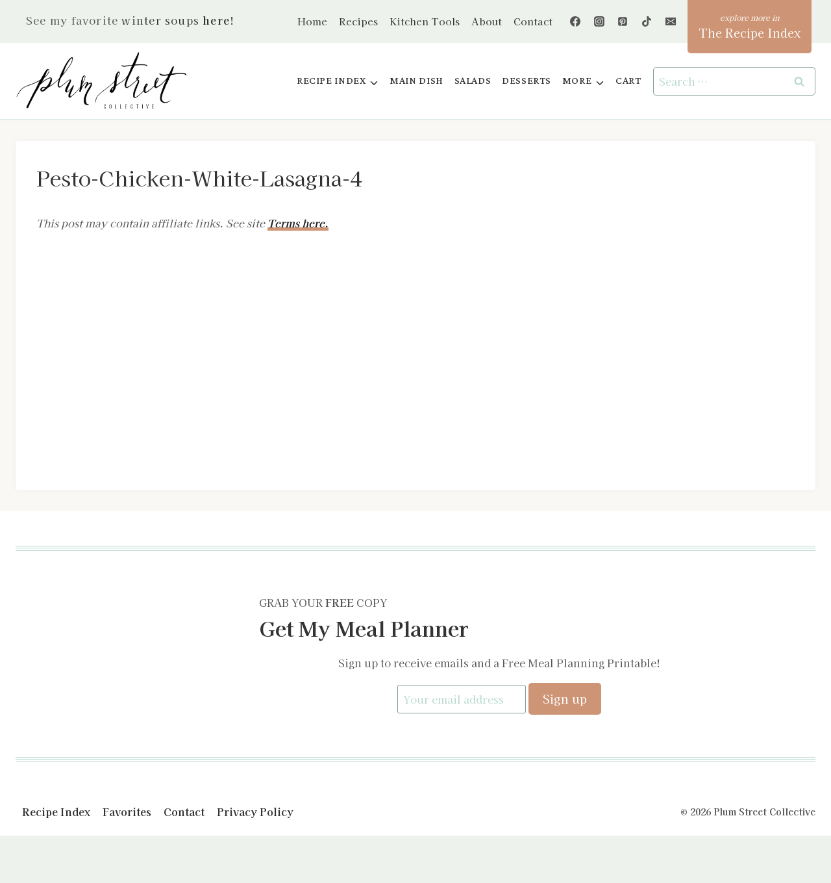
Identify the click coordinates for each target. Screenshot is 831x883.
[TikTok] (646, 21)
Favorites (127, 810)
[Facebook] (575, 21)
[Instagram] (599, 21)
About (486, 21)
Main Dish (416, 80)
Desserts (526, 80)
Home (312, 21)
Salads (472, 80)
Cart (628, 80)
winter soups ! (177, 20)
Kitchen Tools (425, 21)
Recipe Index (56, 810)
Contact (533, 21)
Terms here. (298, 223)
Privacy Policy (255, 810)
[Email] (670, 21)
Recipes (358, 21)
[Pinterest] (622, 21)
